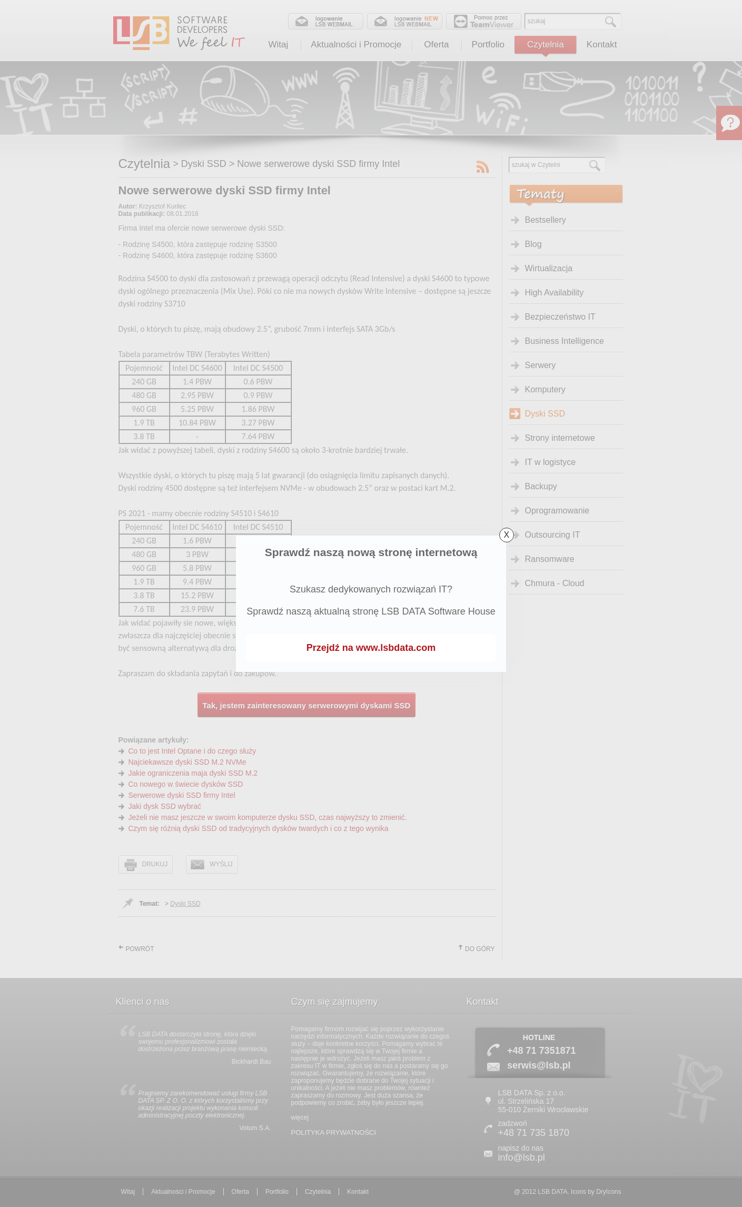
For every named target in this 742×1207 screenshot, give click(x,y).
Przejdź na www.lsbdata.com (371, 647)
